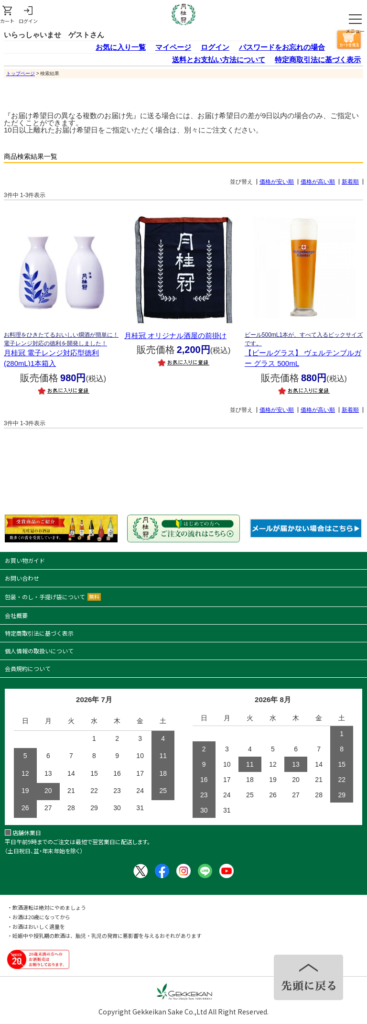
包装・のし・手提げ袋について (53, 597)
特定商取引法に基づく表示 (318, 59)
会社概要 (16, 615)
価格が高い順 (318, 182)
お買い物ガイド (25, 560)
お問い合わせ (22, 578)
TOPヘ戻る (308, 977)
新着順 (350, 182)
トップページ (20, 73)
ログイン (215, 47)
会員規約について (28, 668)
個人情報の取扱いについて (39, 651)
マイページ (173, 47)
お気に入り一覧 (121, 47)
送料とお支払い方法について (218, 59)
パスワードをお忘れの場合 (282, 47)
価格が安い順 (276, 182)
